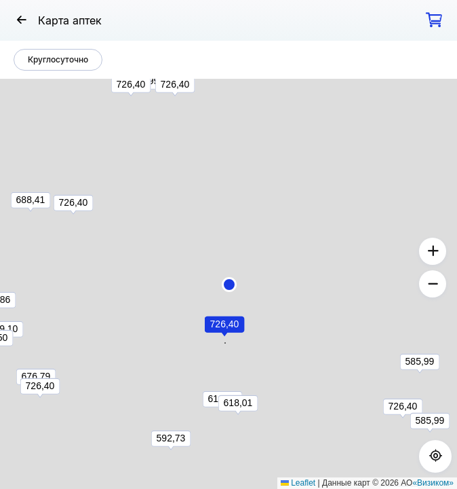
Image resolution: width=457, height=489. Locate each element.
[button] (229, 284)
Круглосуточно (58, 59)
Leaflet (298, 483)
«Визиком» (433, 483)
